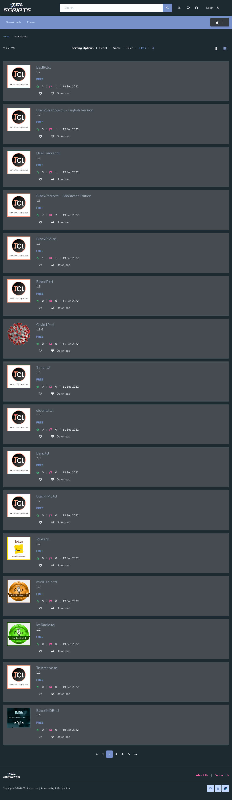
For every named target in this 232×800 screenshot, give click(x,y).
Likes (142, 47)
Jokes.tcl (43, 538)
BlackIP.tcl (44, 281)
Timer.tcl (43, 366)
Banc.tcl (42, 452)
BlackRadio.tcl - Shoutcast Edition (63, 195)
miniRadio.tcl (46, 581)
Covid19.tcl (45, 323)
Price (130, 47)
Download (60, 93)
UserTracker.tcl (48, 152)
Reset (103, 47)
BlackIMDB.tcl (47, 710)
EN (179, 7)
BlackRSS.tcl (46, 238)
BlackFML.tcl (46, 495)
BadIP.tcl (43, 66)
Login (212, 7)
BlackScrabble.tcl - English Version (64, 109)
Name (117, 47)
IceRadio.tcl (45, 624)
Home (6, 35)
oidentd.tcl (44, 409)
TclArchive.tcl (47, 667)
